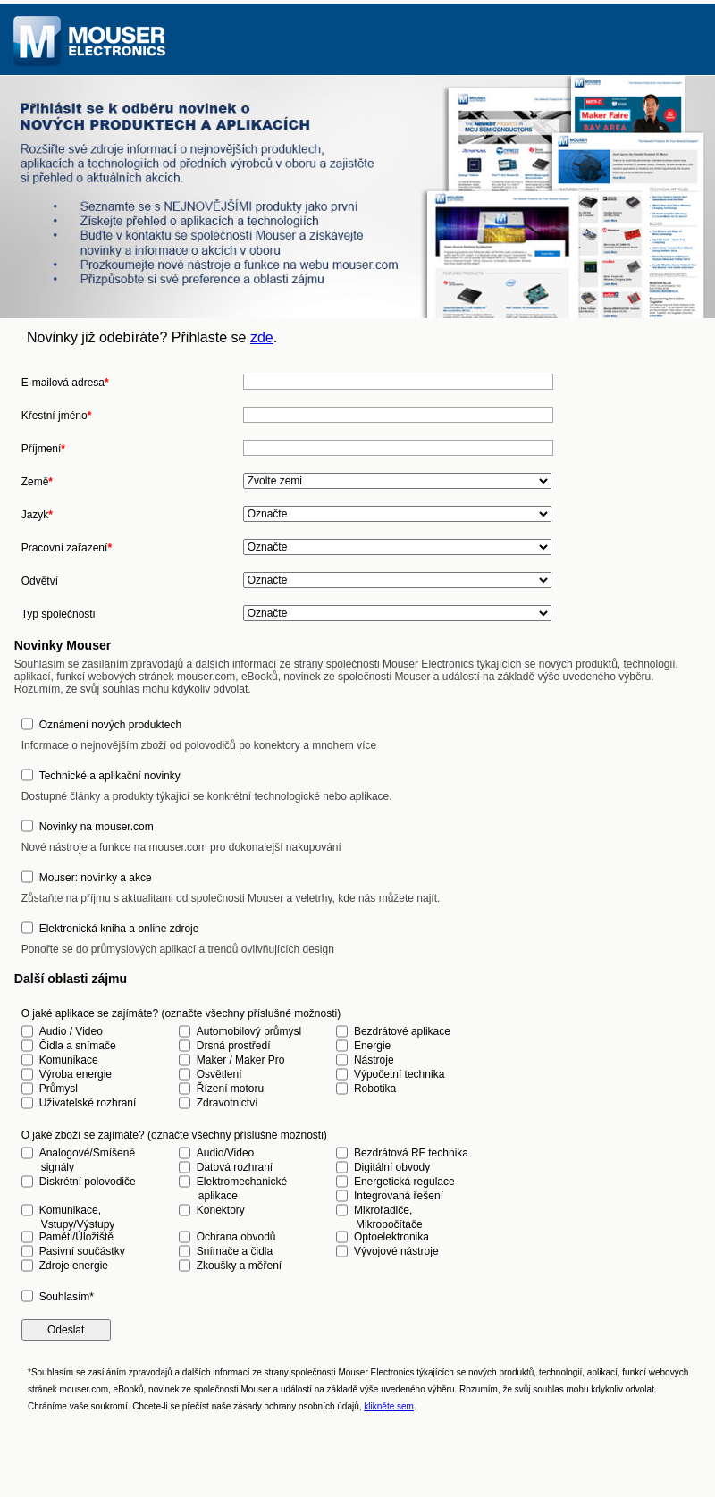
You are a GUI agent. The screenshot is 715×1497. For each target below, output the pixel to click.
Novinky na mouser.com (96, 826)
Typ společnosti (58, 614)
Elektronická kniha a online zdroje (119, 928)
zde (261, 337)
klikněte (389, 1406)
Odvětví (39, 581)
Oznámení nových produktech (110, 725)
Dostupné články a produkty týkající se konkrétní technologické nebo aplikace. (206, 796)
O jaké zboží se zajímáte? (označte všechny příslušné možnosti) (174, 1135)
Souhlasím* (66, 1297)
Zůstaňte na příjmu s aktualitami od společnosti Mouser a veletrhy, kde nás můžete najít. (231, 898)
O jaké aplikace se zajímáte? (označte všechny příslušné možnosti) (181, 1013)
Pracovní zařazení (66, 548)
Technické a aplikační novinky (110, 776)
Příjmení (43, 448)
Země (37, 481)
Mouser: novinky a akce (95, 877)
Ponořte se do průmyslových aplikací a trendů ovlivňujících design (177, 949)
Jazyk (37, 515)
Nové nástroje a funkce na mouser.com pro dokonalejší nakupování (181, 847)
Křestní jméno (56, 415)
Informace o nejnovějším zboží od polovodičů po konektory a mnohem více (199, 745)
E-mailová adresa (65, 382)
